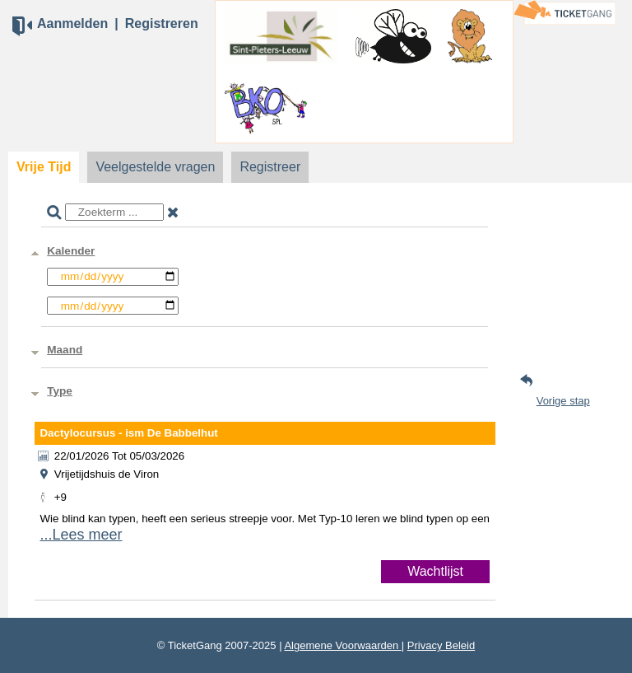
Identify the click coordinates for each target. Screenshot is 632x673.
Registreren (161, 23)
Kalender (71, 251)
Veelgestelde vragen (155, 167)
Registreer (269, 167)
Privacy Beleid (441, 645)
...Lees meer (81, 534)
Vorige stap (563, 401)
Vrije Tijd (43, 167)
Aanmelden (72, 23)
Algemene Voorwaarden (342, 645)
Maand (64, 350)
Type (59, 391)
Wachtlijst (435, 571)
